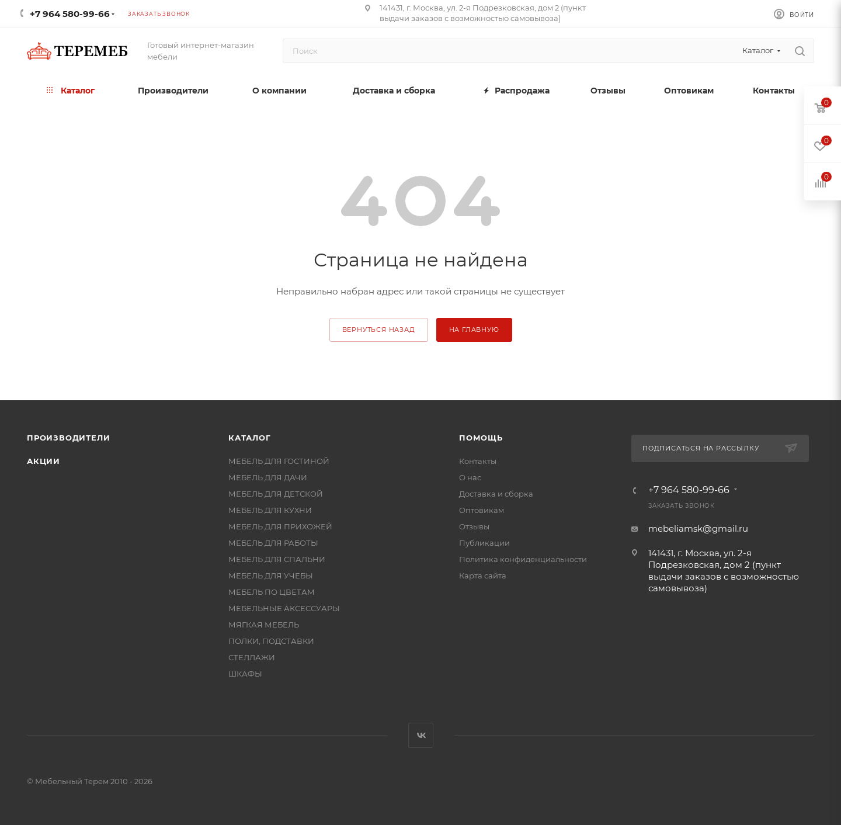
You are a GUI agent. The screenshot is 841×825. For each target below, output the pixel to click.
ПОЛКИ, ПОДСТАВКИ (271, 641)
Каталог (249, 437)
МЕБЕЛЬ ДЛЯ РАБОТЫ (273, 542)
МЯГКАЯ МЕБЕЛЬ (263, 624)
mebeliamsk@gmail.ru (698, 528)
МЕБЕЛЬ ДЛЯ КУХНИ (270, 510)
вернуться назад (378, 329)
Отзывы (474, 526)
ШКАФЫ (245, 673)
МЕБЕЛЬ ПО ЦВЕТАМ (271, 592)
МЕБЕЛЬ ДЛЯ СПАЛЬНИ (276, 559)
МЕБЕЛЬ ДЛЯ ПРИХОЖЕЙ (280, 526)
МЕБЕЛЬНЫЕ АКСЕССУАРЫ (284, 608)
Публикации (484, 542)
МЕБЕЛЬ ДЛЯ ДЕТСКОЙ (275, 493)
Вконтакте (420, 735)
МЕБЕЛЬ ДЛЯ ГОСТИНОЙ (278, 461)
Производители (68, 437)
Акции (43, 461)
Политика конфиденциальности (523, 559)
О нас (470, 477)
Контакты (477, 461)
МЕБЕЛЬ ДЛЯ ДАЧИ (267, 477)
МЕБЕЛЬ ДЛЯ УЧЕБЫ (270, 575)
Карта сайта (482, 575)
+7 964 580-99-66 (70, 13)
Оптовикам (481, 510)
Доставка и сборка (496, 493)
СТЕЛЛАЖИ (251, 657)
